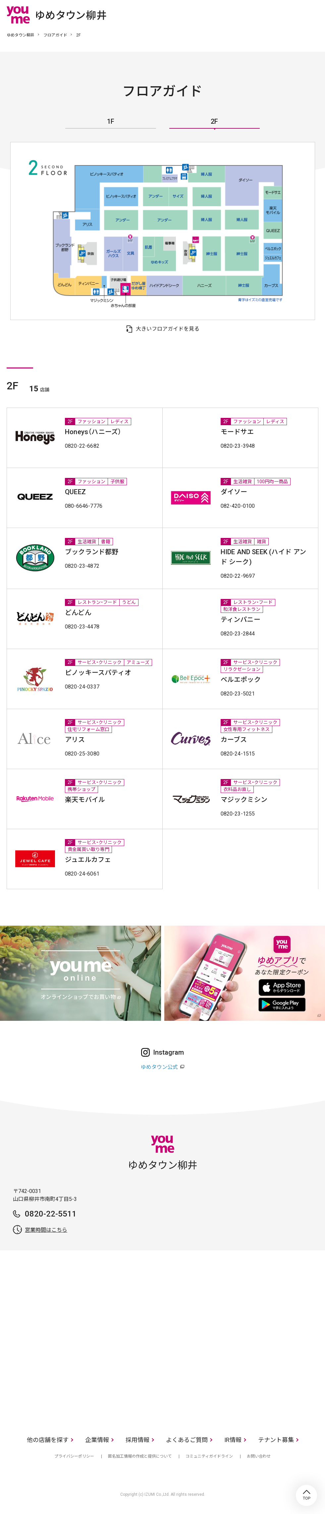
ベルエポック (241, 680)
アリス (75, 740)
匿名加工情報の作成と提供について (140, 1456)
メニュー (313, 14)
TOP (306, 1495)
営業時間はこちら (46, 1230)
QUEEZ (75, 492)
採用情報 (137, 1439)
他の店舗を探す (48, 1439)
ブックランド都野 (92, 552)
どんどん (78, 613)
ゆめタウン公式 (159, 1067)
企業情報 (97, 1439)
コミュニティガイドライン (209, 1456)
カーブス (234, 740)
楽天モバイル (85, 800)
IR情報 (233, 1439)
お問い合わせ (259, 1456)
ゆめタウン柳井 (20, 35)
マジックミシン (244, 800)
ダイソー (234, 492)
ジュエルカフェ (88, 860)
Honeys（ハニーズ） (93, 432)
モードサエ (237, 432)
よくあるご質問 (187, 1439)
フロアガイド (55, 35)
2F (214, 121)
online (293, 14)
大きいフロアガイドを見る (167, 329)
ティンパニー (240, 620)
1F (110, 121)
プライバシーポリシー (74, 1456)
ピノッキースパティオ (98, 673)
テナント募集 (276, 1439)
